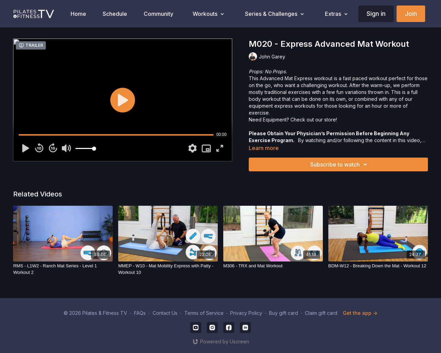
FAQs (140, 313)
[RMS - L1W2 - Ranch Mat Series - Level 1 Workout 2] (63, 269)
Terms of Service (204, 313)
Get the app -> (360, 313)
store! (330, 119)
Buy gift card (283, 313)
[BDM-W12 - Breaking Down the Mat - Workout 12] (378, 266)
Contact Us (165, 313)
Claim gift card (321, 313)
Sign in (376, 13)
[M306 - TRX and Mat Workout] (273, 266)
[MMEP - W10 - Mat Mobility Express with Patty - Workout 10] (168, 269)
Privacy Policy (246, 313)
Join (411, 13)
